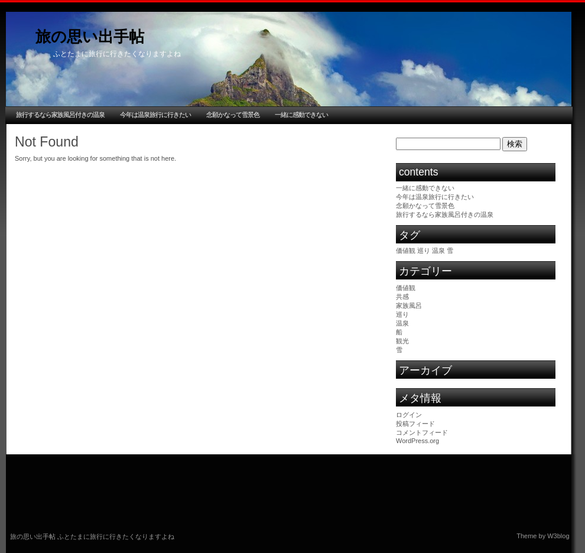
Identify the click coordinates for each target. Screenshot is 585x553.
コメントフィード (422, 432)
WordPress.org (417, 440)
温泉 (402, 323)
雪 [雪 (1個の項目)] (450, 250)
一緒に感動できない (301, 114)
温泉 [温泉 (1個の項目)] (438, 250)
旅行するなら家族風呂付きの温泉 (60, 114)
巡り (402, 314)
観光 (402, 340)
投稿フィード (415, 423)
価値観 (405, 287)
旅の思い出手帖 (89, 36)
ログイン (409, 414)
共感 (402, 296)
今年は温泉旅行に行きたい (155, 114)
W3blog (558, 535)
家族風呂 (409, 305)
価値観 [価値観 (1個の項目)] (405, 250)
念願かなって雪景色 (232, 114)
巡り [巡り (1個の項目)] (423, 250)
